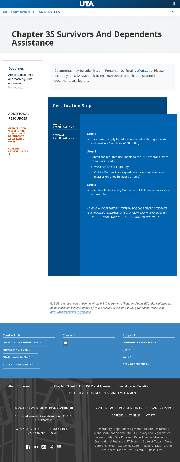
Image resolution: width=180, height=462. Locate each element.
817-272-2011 (44, 420)
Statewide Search (129, 446)
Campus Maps (162, 408)
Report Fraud (152, 446)
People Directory (132, 408)
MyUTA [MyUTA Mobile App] (150, 415)
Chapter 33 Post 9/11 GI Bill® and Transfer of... (85, 386)
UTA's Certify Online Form (121, 190)
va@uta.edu (143, 70)
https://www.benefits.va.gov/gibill (70, 315)
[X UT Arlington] (51, 447)
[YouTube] (59, 447)
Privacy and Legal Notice (154, 433)
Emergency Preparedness (114, 429)
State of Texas (152, 441)
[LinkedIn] (36, 447)
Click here (97, 139)
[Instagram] (43, 447)
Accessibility (104, 437)
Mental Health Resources (150, 429)
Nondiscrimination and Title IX (114, 433)
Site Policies (123, 437)
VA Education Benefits (134, 386)
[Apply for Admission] (30, 429)
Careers (118, 415)
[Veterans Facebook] (66, 349)
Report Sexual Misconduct (151, 437)
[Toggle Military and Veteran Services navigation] (173, 11)
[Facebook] (28, 447)
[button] (65, 125)
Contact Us (105, 408)
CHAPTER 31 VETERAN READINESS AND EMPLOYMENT (101, 393)
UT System (133, 441)
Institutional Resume (109, 441)
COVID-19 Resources (149, 450)
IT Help (134, 415)
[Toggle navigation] (174, 4)
